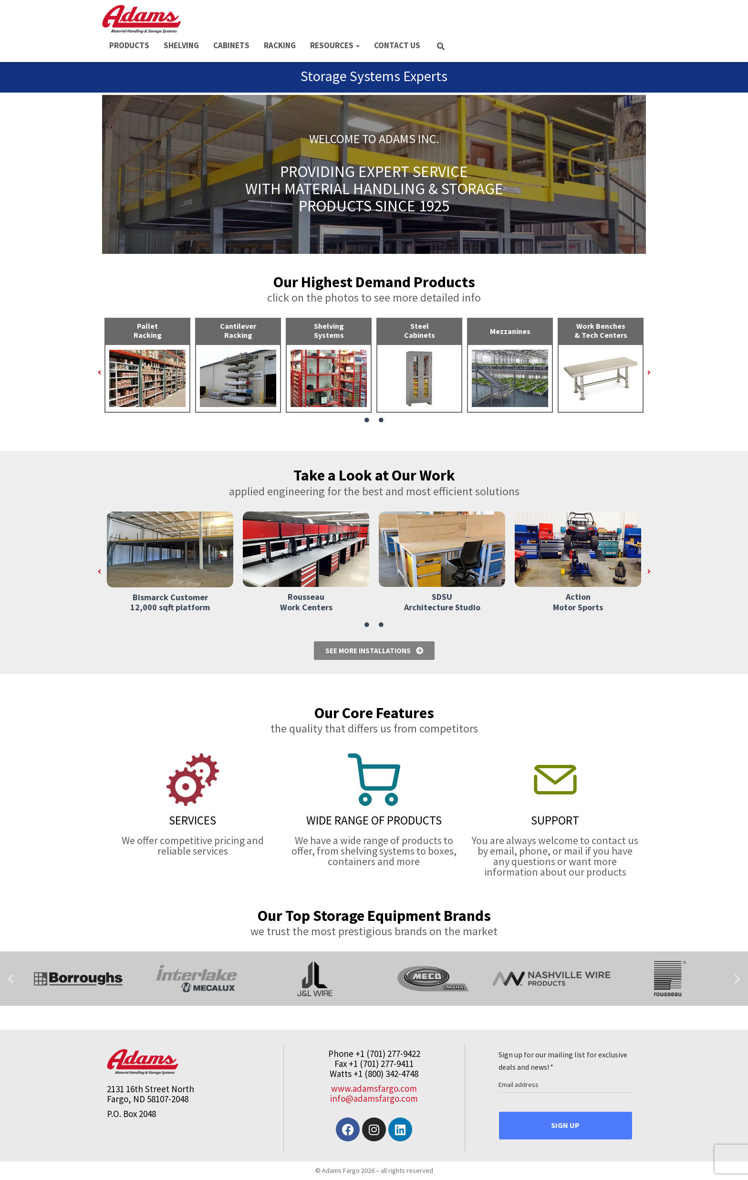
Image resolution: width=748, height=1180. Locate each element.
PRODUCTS (129, 45)
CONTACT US (397, 45)
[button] (99, 372)
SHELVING (181, 45)
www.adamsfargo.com (374, 1088)
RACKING (280, 45)
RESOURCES (335, 45)
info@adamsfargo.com (374, 1098)
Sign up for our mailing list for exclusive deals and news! (563, 1061)
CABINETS (231, 45)
